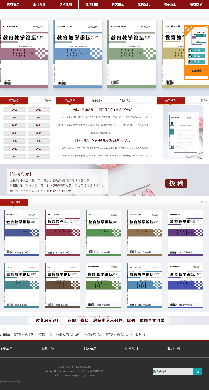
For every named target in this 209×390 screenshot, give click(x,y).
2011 (14, 117)
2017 (14, 141)
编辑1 (197, 50)
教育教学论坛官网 (23, 334)
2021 (14, 156)
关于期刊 (170, 100)
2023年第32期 (144, 252)
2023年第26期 (185, 305)
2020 (38, 148)
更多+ (47, 100)
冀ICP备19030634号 (9, 381)
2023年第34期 (62, 252)
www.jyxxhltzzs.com (68, 371)
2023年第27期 (144, 305)
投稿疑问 (144, 4)
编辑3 (197, 61)
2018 (38, 141)
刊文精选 (117, 4)
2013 (14, 125)
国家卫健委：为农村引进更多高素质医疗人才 (103, 140)
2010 (38, 109)
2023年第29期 (62, 305)
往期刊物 (91, 4)
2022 (38, 156)
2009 (14, 109)
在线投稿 (196, 4)
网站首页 (13, 4)
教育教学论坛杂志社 (117, 334)
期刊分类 (14, 100)
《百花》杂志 (44, 334)
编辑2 (197, 55)
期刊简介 (39, 4)
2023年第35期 (21, 252)
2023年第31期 (185, 252)
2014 (38, 125)
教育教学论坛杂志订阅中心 (90, 371)
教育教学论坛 (64, 366)
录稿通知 (65, 4)
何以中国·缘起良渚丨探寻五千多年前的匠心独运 (103, 109)
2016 (38, 133)
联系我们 (170, 4)
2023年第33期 (103, 252)
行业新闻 (69, 100)
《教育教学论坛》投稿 (67, 334)
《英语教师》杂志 (92, 334)
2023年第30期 (21, 305)
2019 (14, 148)
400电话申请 (138, 334)
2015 (14, 133)
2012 (38, 117)
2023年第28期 (103, 305)
